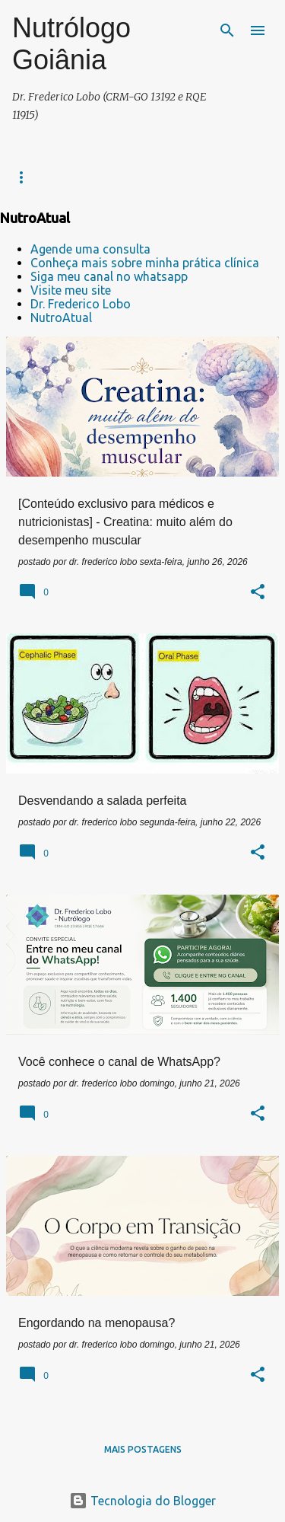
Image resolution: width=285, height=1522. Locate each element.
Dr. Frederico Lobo (80, 304)
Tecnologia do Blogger (142, 1501)
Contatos (129, 177)
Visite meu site (70, 290)
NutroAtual (61, 317)
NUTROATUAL (208, 177)
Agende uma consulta (90, 249)
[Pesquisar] (227, 30)
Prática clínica (44, 177)
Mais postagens (143, 1449)
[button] (258, 593)
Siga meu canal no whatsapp (109, 276)
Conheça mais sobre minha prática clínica (144, 263)
